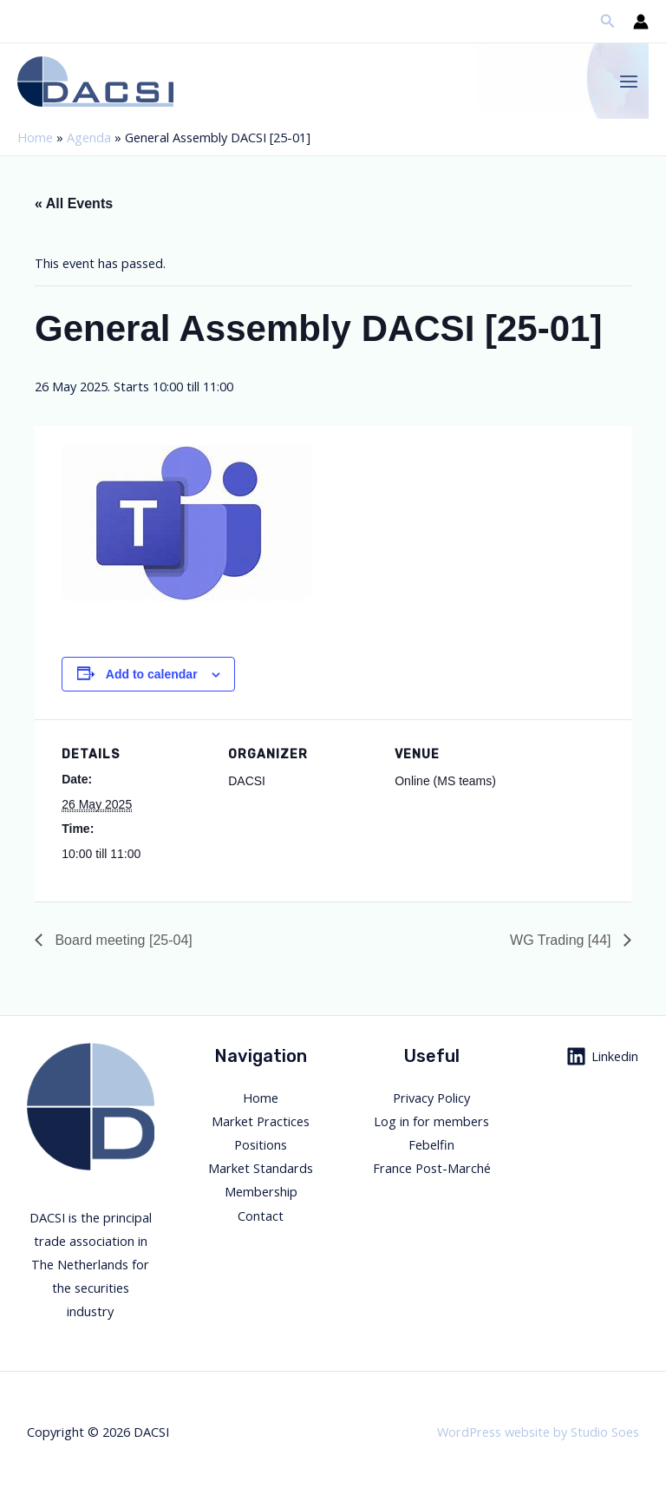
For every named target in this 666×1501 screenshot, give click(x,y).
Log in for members (431, 1121)
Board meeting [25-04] (122, 940)
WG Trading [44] (562, 940)
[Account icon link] (641, 21)
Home (35, 137)
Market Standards (260, 1168)
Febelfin (431, 1144)
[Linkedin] (602, 1056)
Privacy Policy (431, 1097)
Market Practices (261, 1121)
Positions (260, 1144)
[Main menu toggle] (629, 82)
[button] (608, 21)
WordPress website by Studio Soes (538, 1431)
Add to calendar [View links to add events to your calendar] (152, 674)
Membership (261, 1191)
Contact (261, 1215)
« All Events (74, 203)
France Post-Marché (432, 1168)
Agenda (89, 137)
